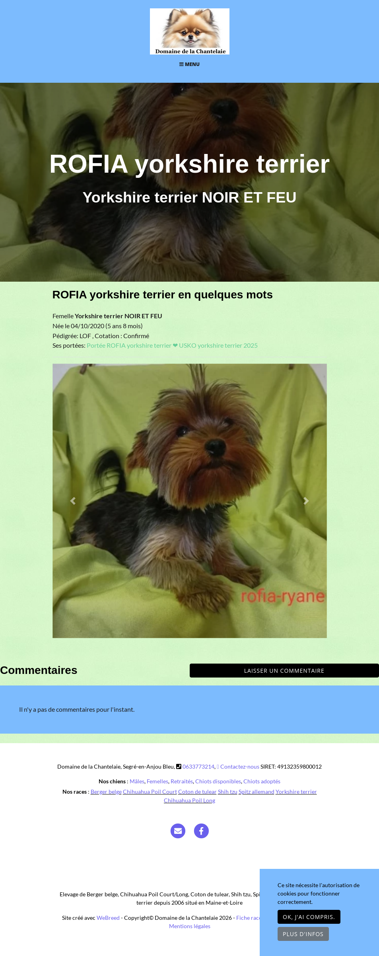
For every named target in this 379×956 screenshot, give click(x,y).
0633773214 (198, 766)
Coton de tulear (197, 791)
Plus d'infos (303, 934)
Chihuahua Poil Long (189, 800)
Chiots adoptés (261, 781)
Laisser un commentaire (284, 670)
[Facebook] (201, 830)
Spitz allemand (256, 791)
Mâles (137, 781)
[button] (73, 501)
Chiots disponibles (218, 781)
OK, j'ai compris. (309, 917)
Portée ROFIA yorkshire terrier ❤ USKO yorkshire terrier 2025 (172, 345)
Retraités (182, 781)
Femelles (157, 781)
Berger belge (106, 791)
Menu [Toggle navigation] (189, 64)
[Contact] (177, 830)
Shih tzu (227, 791)
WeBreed (108, 917)
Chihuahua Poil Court (150, 791)
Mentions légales (189, 926)
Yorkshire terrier (296, 791)
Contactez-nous (238, 766)
